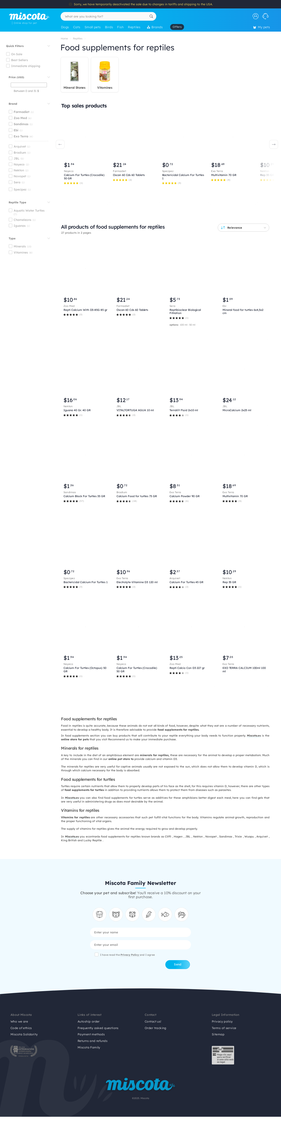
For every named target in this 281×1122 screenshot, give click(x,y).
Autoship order (89, 1021)
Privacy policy (222, 1021)
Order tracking (155, 1028)
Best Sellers (19, 60)
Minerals (20, 246)
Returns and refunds (92, 1041)
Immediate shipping (25, 66)
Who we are (19, 1021)
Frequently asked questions (98, 1028)
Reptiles (134, 27)
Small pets (93, 27)
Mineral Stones (74, 88)
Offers (177, 26)
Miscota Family (89, 1047)
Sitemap (218, 1034)
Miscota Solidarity (24, 1034)
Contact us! (153, 1021)
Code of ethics (21, 1028)
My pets (261, 27)
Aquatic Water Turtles (29, 210)
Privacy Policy (130, 954)
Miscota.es (72, 797)
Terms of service (224, 1028)
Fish (120, 27)
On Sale (16, 54)
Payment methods (91, 1034)
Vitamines (21, 252)
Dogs (65, 27)
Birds (109, 27)
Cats (76, 27)
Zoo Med (20, 118)
